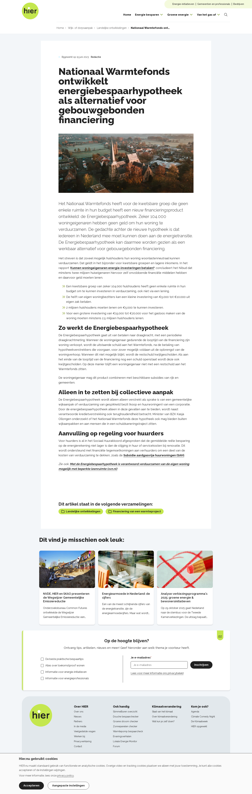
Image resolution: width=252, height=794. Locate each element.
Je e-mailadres (141, 657)
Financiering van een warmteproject (134, 511)
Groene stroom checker (125, 721)
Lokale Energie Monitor (125, 741)
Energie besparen (147, 14)
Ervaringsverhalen (122, 736)
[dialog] (126, 773)
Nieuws (77, 716)
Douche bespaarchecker (126, 716)
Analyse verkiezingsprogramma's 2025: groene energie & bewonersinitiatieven (184, 597)
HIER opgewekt (199, 726)
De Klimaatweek (199, 721)
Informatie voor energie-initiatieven (66, 671)
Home (127, 14)
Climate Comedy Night (203, 716)
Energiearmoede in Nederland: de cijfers (126, 595)
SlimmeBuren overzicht (125, 711)
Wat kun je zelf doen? (163, 721)
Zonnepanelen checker (125, 726)
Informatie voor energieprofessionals (67, 678)
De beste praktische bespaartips (64, 659)
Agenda (195, 711)
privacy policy (65, 775)
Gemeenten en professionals (213, 4)
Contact (78, 746)
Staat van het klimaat (162, 711)
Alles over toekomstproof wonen (65, 665)
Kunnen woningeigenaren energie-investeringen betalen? (112, 268)
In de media (80, 726)
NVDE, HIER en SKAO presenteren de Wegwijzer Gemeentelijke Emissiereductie (66, 597)
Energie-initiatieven (183, 4)
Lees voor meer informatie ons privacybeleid (157, 673)
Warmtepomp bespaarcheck (128, 731)
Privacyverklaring (82, 741)
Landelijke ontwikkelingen (80, 511)
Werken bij (79, 736)
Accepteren (31, 785)
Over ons (78, 711)
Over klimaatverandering (164, 716)
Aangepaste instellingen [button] (68, 785)
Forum (116, 746)
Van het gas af (206, 14)
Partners (78, 721)
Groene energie (178, 14)
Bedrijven (238, 4)
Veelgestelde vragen (84, 731)
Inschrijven (201, 664)
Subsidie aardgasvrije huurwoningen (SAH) (153, 455)
